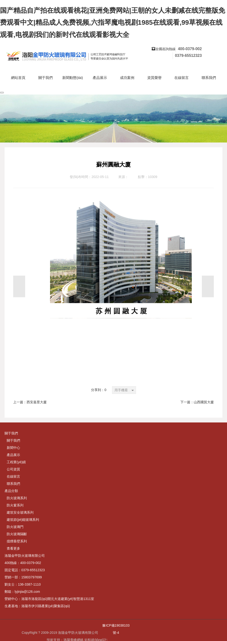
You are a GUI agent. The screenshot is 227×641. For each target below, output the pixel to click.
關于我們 (13, 440)
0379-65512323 (188, 55)
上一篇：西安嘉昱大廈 (30, 402)
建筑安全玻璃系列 (20, 512)
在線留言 (13, 476)
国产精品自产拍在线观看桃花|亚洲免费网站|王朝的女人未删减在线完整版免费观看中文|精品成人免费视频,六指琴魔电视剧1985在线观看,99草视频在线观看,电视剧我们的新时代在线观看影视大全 (112, 22)
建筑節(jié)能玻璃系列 (23, 520)
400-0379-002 (190, 49)
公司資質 (13, 469)
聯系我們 (13, 484)
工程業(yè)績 (16, 462)
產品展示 (13, 455)
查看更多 (13, 548)
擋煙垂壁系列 (17, 541)
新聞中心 (13, 448)
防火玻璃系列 (17, 498)
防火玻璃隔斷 (17, 534)
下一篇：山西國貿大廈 (197, 402)
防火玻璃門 (15, 527)
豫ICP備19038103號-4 (116, 629)
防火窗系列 (15, 505)
